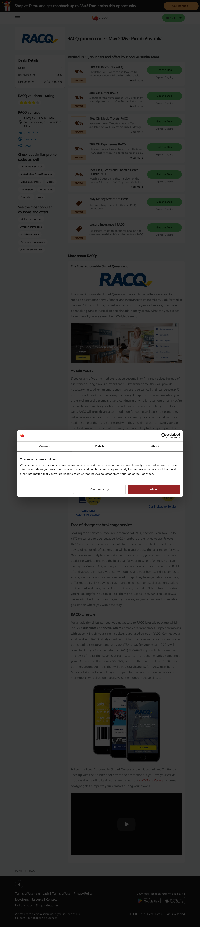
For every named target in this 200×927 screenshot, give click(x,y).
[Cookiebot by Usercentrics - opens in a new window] (164, 435)
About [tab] (155, 446)
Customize (99, 489)
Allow (153, 489)
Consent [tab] (44, 446)
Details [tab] (100, 446)
